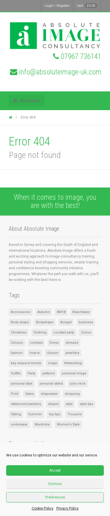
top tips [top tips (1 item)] (54, 414)
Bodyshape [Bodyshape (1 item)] (44, 322)
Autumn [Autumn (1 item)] (44, 312)
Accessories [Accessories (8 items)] (21, 312)
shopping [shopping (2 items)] (72, 394)
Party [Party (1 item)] (31, 373)
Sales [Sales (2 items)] (29, 394)
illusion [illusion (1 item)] (52, 353)
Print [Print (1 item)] (14, 394)
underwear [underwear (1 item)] (19, 424)
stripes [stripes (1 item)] (53, 404)
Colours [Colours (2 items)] (17, 343)
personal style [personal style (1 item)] (22, 383)
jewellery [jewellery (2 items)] (72, 353)
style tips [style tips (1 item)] (86, 404)
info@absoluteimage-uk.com (60, 72)
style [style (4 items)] (69, 404)
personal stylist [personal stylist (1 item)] (51, 383)
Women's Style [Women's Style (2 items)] (68, 424)
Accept (55, 470)
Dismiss (55, 484)
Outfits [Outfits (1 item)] (16, 373)
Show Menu (30, 100)
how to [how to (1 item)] (35, 353)
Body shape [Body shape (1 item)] (20, 322)
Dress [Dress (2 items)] (54, 343)
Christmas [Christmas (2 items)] (18, 332)
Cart (87, 5)
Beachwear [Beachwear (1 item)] (81, 312)
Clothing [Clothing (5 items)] (39, 332)
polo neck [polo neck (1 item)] (78, 383)
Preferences (55, 497)
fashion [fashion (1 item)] (17, 353)
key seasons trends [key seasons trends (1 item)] (26, 363)
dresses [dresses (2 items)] (72, 343)
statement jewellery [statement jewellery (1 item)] (26, 404)
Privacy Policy (67, 508)
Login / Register (57, 6)
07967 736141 (81, 56)
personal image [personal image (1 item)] (74, 373)
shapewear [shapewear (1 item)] (49, 394)
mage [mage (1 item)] (52, 363)
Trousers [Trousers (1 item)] (74, 414)
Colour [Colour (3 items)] (86, 332)
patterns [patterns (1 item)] (48, 373)
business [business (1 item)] (86, 322)
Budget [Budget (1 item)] (66, 322)
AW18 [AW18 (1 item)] (61, 312)
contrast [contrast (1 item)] (36, 343)
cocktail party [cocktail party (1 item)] (63, 332)
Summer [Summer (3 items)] (35, 414)
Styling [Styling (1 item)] (16, 414)
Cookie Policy (42, 508)
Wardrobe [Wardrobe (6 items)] (42, 424)
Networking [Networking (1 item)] (73, 363)
